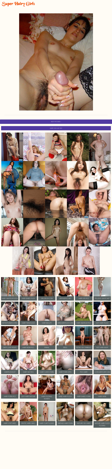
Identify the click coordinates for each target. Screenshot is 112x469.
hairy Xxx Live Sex (56, 128)
